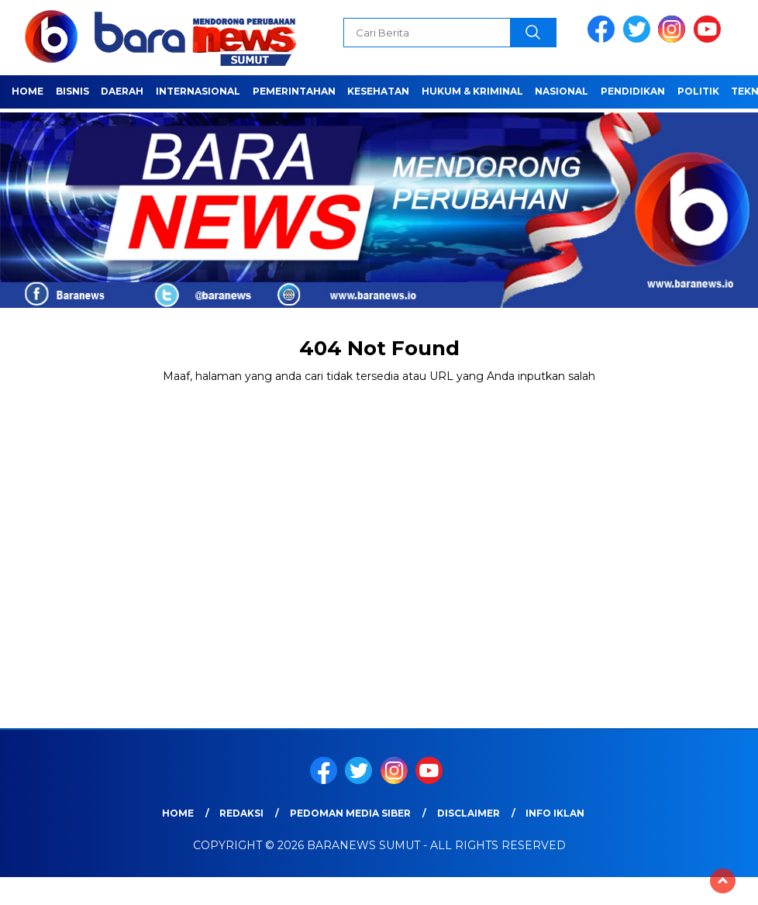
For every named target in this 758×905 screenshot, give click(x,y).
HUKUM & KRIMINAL (472, 91)
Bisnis (72, 91)
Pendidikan (633, 91)
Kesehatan (378, 91)
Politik (698, 91)
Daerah (122, 91)
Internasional (198, 91)
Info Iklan (554, 813)
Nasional (561, 91)
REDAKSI (241, 813)
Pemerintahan (294, 91)
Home (27, 91)
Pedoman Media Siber (350, 813)
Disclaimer (468, 813)
